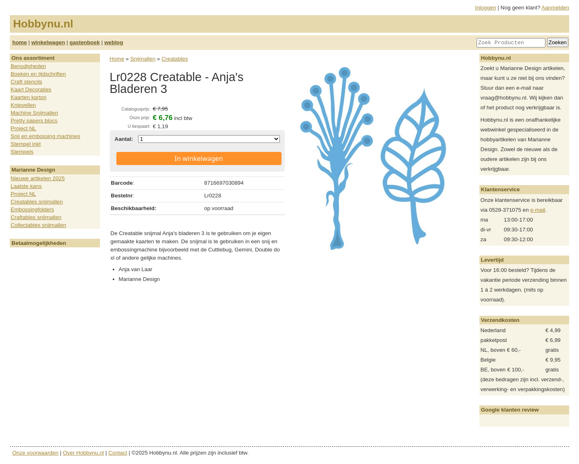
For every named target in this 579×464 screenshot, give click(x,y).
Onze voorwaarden (35, 453)
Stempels (22, 152)
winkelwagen (48, 42)
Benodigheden (28, 66)
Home (117, 59)
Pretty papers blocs (34, 121)
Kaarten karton (28, 97)
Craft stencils (26, 82)
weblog (113, 42)
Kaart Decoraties (31, 89)
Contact (117, 453)
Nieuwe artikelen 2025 (38, 178)
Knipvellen (23, 105)
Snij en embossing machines (45, 136)
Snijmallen (143, 59)
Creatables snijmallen (37, 202)
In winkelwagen (199, 158)
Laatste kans (26, 186)
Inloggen (485, 8)
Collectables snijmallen (38, 225)
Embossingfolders (32, 209)
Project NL (23, 128)
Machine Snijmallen (34, 113)
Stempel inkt (26, 144)
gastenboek (85, 42)
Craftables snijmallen (36, 217)
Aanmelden (555, 8)
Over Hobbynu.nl (83, 453)
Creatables (174, 59)
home (19, 42)
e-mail (537, 210)
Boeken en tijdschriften (38, 74)
